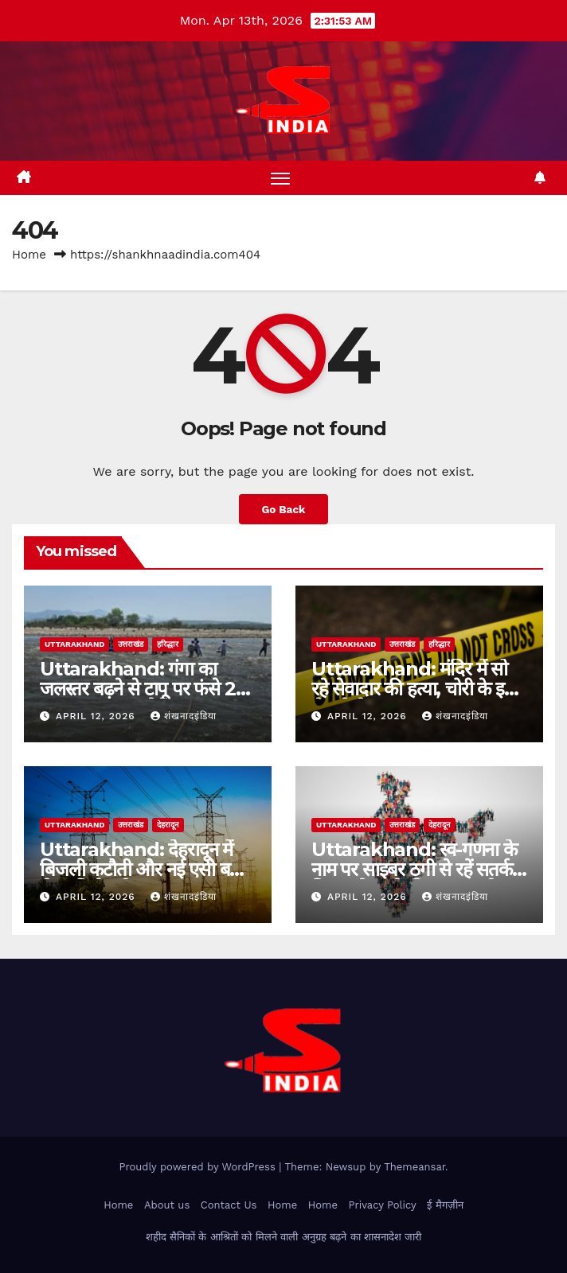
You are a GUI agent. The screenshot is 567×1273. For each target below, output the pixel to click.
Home (29, 254)
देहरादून (168, 824)
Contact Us (229, 1205)
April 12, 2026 (97, 716)
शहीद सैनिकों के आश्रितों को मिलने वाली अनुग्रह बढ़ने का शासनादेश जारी (284, 1237)
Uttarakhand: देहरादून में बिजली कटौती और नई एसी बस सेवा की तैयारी (140, 869)
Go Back (283, 509)
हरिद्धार (167, 644)
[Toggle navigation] (280, 177)
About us (167, 1205)
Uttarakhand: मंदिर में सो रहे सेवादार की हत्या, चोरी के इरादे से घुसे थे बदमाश (418, 688)
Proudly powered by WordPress (199, 1167)
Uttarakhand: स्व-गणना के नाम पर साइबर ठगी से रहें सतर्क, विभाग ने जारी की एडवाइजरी (414, 869)
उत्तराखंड (130, 644)
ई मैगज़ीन (445, 1205)
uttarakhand (74, 644)
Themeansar (414, 1167)
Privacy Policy (382, 1205)
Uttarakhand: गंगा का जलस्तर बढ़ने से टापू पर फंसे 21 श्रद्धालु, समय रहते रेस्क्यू (141, 688)
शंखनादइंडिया (184, 716)
